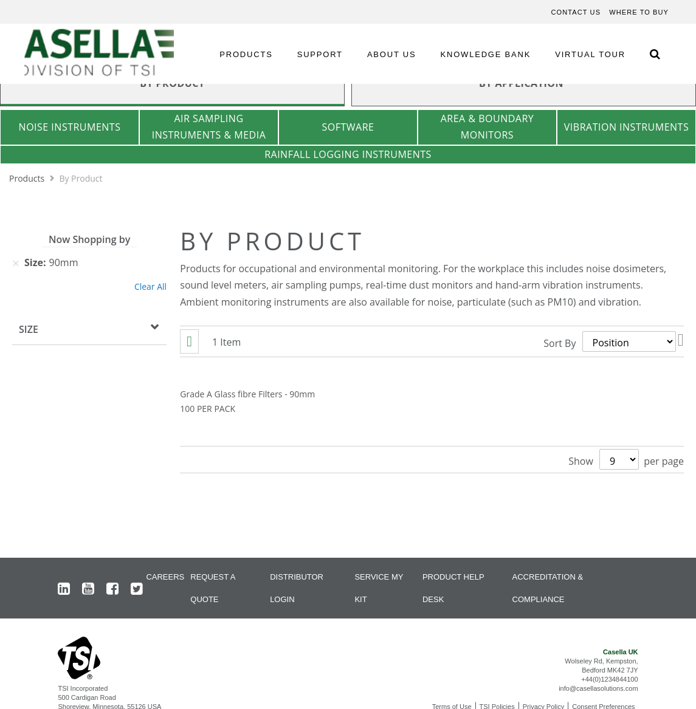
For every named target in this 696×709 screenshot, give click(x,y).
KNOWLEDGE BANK (486, 54)
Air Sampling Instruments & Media (209, 127)
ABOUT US (391, 54)
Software (348, 127)
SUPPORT (320, 54)
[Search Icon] (655, 54)
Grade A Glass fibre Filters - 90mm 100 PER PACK (247, 401)
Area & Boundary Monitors (487, 127)
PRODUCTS (245, 54)
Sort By (559, 342)
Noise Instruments (70, 127)
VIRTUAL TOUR (590, 54)
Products (28, 178)
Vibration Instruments (626, 127)
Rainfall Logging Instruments (348, 154)
